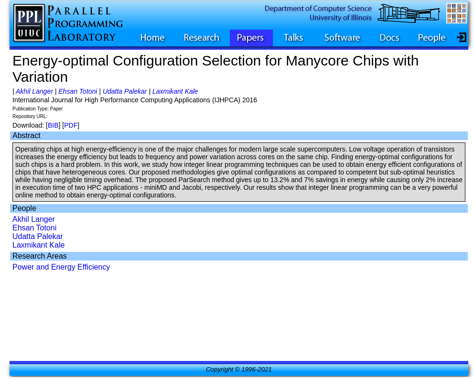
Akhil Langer (34, 91)
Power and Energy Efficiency (61, 267)
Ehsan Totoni (77, 91)
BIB (53, 125)
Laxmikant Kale (175, 91)
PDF (70, 125)
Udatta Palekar (125, 91)
